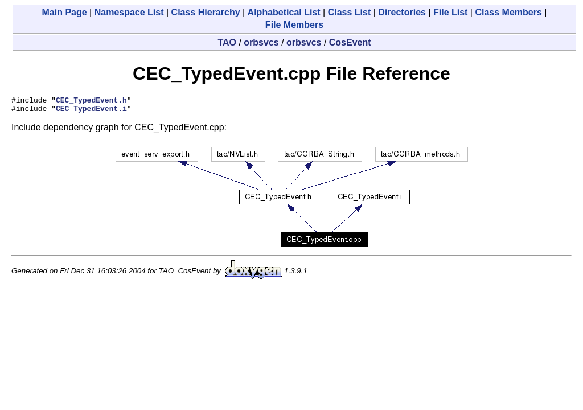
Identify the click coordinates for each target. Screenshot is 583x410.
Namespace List (129, 12)
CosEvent (350, 42)
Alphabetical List (284, 12)
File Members (294, 25)
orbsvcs (261, 42)
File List (450, 12)
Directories (402, 12)
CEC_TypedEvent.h (91, 101)
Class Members (508, 12)
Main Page (64, 12)
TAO (226, 42)
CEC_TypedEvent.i (91, 111)
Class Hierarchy (205, 12)
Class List (349, 12)
